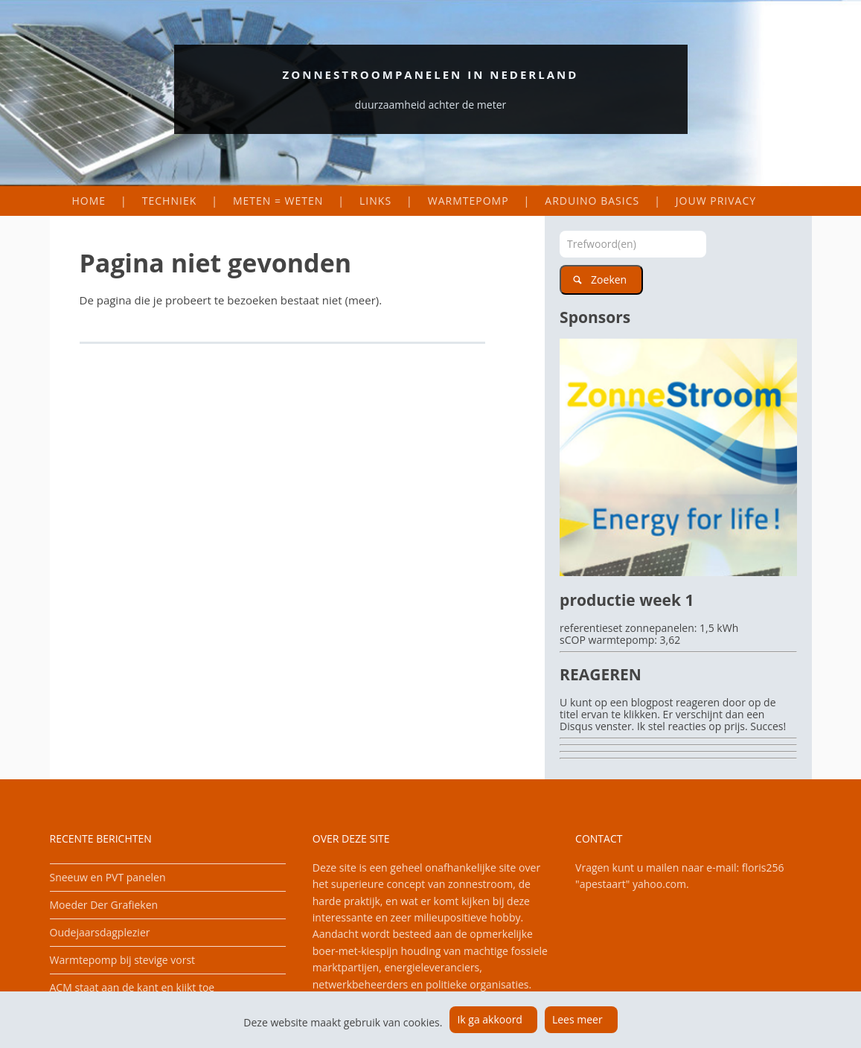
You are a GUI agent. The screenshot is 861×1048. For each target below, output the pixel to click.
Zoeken (609, 279)
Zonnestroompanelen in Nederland (431, 74)
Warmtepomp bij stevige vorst (123, 960)
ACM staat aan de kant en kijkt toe (132, 987)
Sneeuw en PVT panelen (108, 877)
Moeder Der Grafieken (104, 905)
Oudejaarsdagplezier (100, 932)
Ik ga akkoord (489, 1019)
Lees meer (577, 1019)
